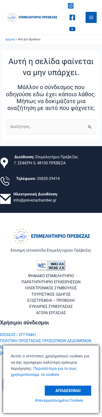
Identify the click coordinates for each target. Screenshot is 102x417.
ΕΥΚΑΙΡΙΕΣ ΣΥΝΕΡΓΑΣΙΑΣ (51, 306)
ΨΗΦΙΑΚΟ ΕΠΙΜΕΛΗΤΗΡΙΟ (51, 276)
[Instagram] (71, 6)
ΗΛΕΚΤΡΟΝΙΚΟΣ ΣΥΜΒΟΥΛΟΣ (51, 288)
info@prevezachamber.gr (35, 200)
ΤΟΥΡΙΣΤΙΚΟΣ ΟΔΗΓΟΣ (50, 294)
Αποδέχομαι (68, 390)
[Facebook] (72, 17)
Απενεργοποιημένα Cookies (59, 400)
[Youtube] (72, 29)
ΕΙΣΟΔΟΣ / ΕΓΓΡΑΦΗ (18, 334)
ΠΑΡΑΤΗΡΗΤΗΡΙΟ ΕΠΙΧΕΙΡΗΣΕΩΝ (51, 282)
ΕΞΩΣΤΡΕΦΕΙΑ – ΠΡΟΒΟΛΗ (51, 300)
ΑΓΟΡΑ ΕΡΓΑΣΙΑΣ (51, 312)
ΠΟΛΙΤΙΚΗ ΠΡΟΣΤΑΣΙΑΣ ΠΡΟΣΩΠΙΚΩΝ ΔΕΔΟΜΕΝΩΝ (45, 340)
